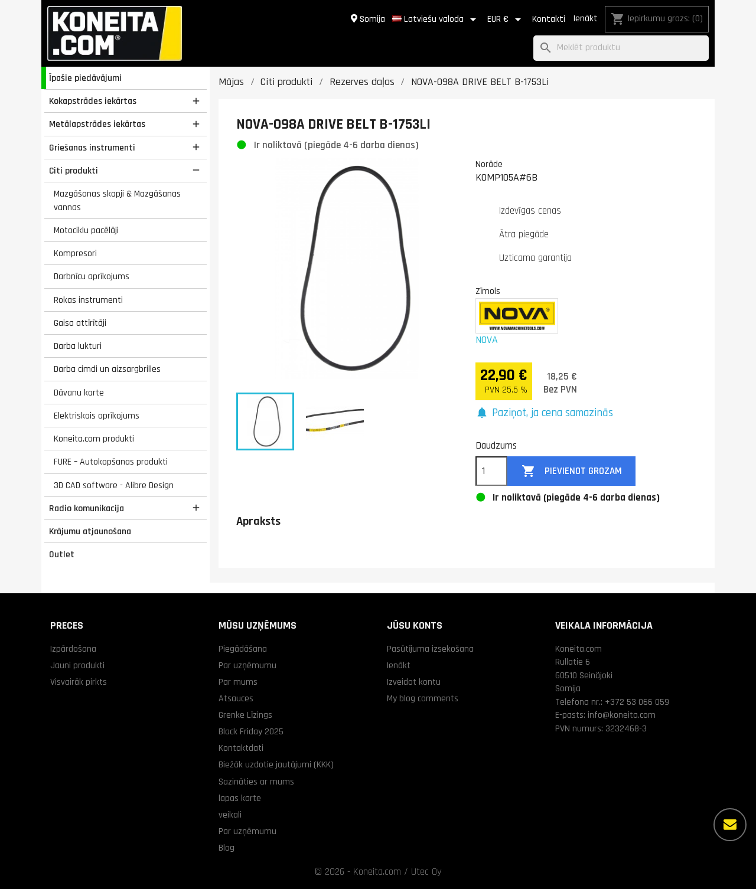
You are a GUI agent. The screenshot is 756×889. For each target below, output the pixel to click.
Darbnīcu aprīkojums (91, 276)
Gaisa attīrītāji (80, 323)
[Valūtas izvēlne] (506, 19)
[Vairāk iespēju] (730, 824)
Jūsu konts (414, 625)
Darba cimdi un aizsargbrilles (107, 369)
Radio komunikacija (86, 508)
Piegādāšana (243, 649)
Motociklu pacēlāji (86, 230)
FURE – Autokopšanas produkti (111, 462)
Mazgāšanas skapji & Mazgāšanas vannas (117, 200)
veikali (230, 815)
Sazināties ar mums (256, 781)
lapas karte (240, 798)
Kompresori (75, 253)
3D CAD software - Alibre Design (114, 485)
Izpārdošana (73, 649)
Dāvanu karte (79, 392)
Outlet (61, 554)
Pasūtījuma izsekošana (430, 649)
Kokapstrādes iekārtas (92, 101)
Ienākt (585, 18)
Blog (226, 848)
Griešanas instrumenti (92, 147)
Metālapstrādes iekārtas (97, 124)
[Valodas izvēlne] (436, 19)
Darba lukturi (78, 346)
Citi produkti (73, 171)
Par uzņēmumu (247, 665)
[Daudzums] (491, 471)
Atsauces (236, 698)
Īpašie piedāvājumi (85, 78)
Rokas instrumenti (88, 300)
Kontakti (548, 19)
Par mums (238, 682)
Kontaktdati (241, 748)
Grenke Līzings (245, 715)
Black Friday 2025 (251, 731)
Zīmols (487, 291)
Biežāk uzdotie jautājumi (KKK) (276, 764)
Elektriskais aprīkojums (96, 415)
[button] (544, 413)
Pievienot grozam (572, 471)
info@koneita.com (622, 715)
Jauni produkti (77, 665)
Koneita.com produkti (94, 438)
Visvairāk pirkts (78, 682)
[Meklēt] (621, 48)
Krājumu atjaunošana (90, 531)
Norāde (489, 164)
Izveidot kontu (414, 682)
